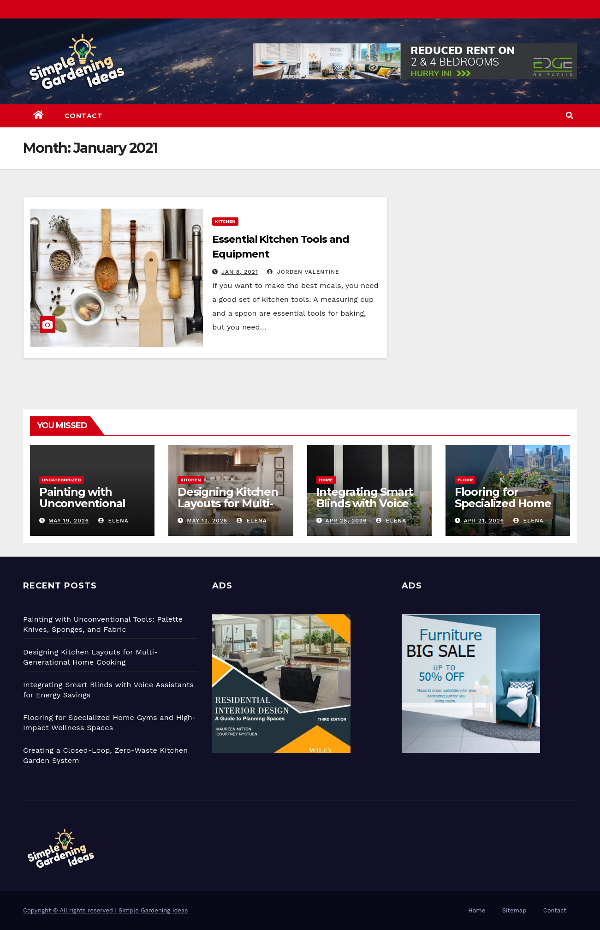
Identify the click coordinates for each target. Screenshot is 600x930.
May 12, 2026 (207, 520)
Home (326, 479)
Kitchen (225, 221)
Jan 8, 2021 (239, 272)
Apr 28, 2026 (346, 520)
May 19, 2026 (68, 520)
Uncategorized (61, 479)
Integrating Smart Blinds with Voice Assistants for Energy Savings (364, 509)
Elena (113, 520)
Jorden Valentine (303, 272)
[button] (569, 115)
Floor (465, 479)
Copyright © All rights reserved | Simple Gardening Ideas (105, 910)
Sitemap (514, 910)
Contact (84, 116)
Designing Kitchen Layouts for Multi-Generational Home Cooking (231, 509)
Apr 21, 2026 (484, 520)
